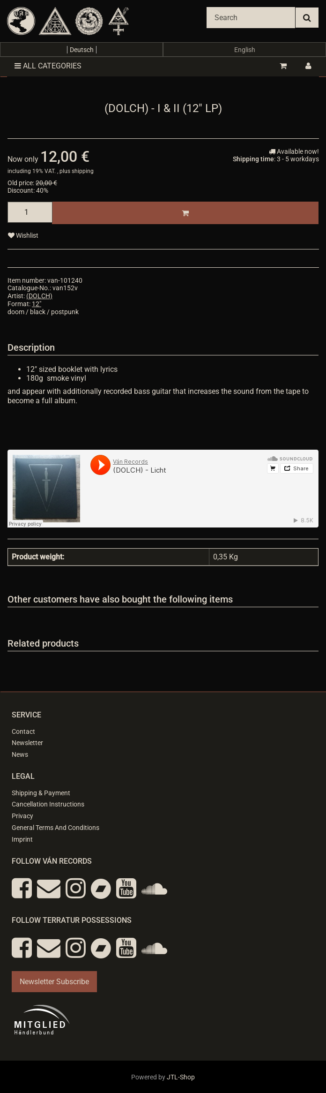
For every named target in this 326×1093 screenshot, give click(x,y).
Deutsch (82, 49)
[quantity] (29, 212)
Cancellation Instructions (48, 804)
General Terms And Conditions (55, 827)
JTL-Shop (181, 1077)
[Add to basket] (185, 213)
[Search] (251, 17)
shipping (83, 171)
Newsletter (27, 742)
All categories (48, 65)
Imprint (22, 839)
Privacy (22, 816)
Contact (23, 731)
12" (36, 304)
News (20, 754)
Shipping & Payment (41, 793)
